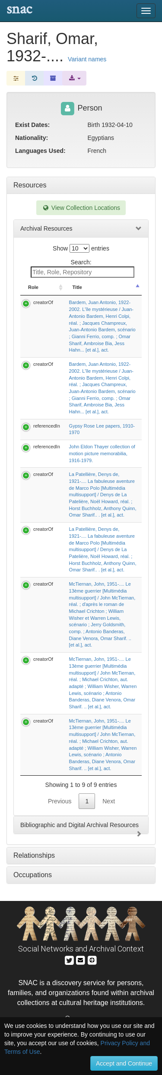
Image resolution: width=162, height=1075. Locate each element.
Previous (59, 801)
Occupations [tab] (32, 874)
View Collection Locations (81, 207)
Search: (82, 268)
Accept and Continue (124, 1063)
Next (108, 801)
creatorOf (43, 302)
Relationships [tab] (34, 855)
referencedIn (46, 425)
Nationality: (31, 137)
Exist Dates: (32, 124)
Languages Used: (40, 150)
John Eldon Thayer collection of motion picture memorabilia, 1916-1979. (102, 453)
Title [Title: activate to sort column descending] (77, 287)
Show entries (81, 248)
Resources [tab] (29, 185)
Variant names (87, 59)
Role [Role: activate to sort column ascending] (33, 287)
